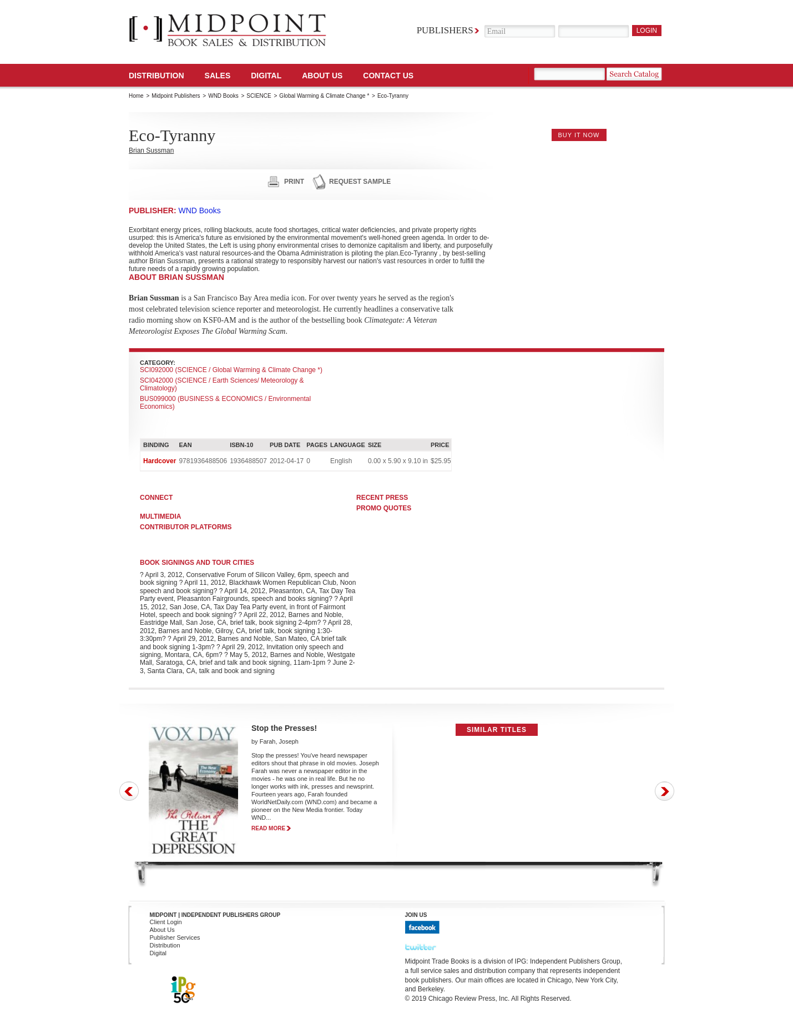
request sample (360, 181)
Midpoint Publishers (175, 96)
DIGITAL (266, 75)
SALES (218, 75)
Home (136, 96)
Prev (129, 791)
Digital (158, 953)
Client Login (166, 922)
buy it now (579, 135)
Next (664, 791)
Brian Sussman (151, 150)
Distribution (156, 75)
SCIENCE (258, 96)
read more (268, 828)
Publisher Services (175, 937)
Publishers (445, 30)
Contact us (388, 75)
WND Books (223, 96)
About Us (322, 75)
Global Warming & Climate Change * (324, 96)
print (294, 181)
